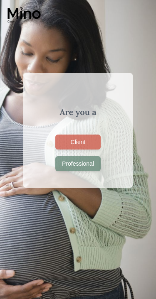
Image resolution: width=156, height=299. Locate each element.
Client (78, 142)
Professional (78, 163)
